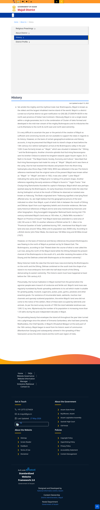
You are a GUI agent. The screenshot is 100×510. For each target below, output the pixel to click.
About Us (23, 22)
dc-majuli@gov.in (23, 414)
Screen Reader (26, 442)
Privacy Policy (66, 446)
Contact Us (25, 386)
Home (16, 22)
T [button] (61, 2)
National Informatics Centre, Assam (50, 491)
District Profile (22, 42)
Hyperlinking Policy (68, 442)
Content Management (69, 454)
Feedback (24, 446)
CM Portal (64, 426)
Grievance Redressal (25, 384)
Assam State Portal (68, 410)
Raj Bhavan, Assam (68, 414)
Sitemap (24, 438)
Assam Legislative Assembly (71, 418)
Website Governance (25, 376)
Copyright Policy (67, 438)
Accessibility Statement (69, 450)
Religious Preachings (24, 28)
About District (21, 33)
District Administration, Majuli (52, 497)
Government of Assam (27, 7)
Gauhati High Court (68, 422)
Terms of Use (25, 450)
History (19, 37)
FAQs (30, 373)
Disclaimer (24, 454)
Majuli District (26, 10)
